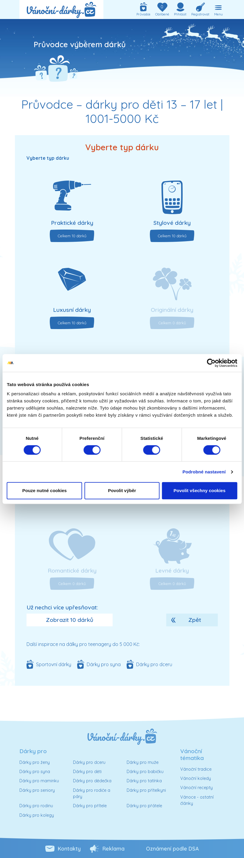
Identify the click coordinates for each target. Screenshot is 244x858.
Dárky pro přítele (90, 805)
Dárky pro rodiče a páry (91, 793)
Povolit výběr (122, 490)
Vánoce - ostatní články (197, 800)
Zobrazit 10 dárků (69, 619)
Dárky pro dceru (154, 664)
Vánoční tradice (196, 769)
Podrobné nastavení (204, 471)
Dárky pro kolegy (36, 815)
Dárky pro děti (87, 771)
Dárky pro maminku (39, 780)
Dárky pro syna (104, 664)
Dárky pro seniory (37, 790)
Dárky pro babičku (145, 771)
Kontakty (69, 848)
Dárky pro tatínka (144, 780)
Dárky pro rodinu (36, 805)
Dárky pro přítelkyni (146, 790)
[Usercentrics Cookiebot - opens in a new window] (211, 362)
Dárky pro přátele (144, 805)
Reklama (113, 848)
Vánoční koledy (195, 778)
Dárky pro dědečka (92, 780)
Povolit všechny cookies (200, 490)
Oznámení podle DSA (172, 848)
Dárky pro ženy (34, 762)
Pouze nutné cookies (44, 490)
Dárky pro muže (142, 762)
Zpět (194, 619)
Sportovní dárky (53, 664)
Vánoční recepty (196, 787)
